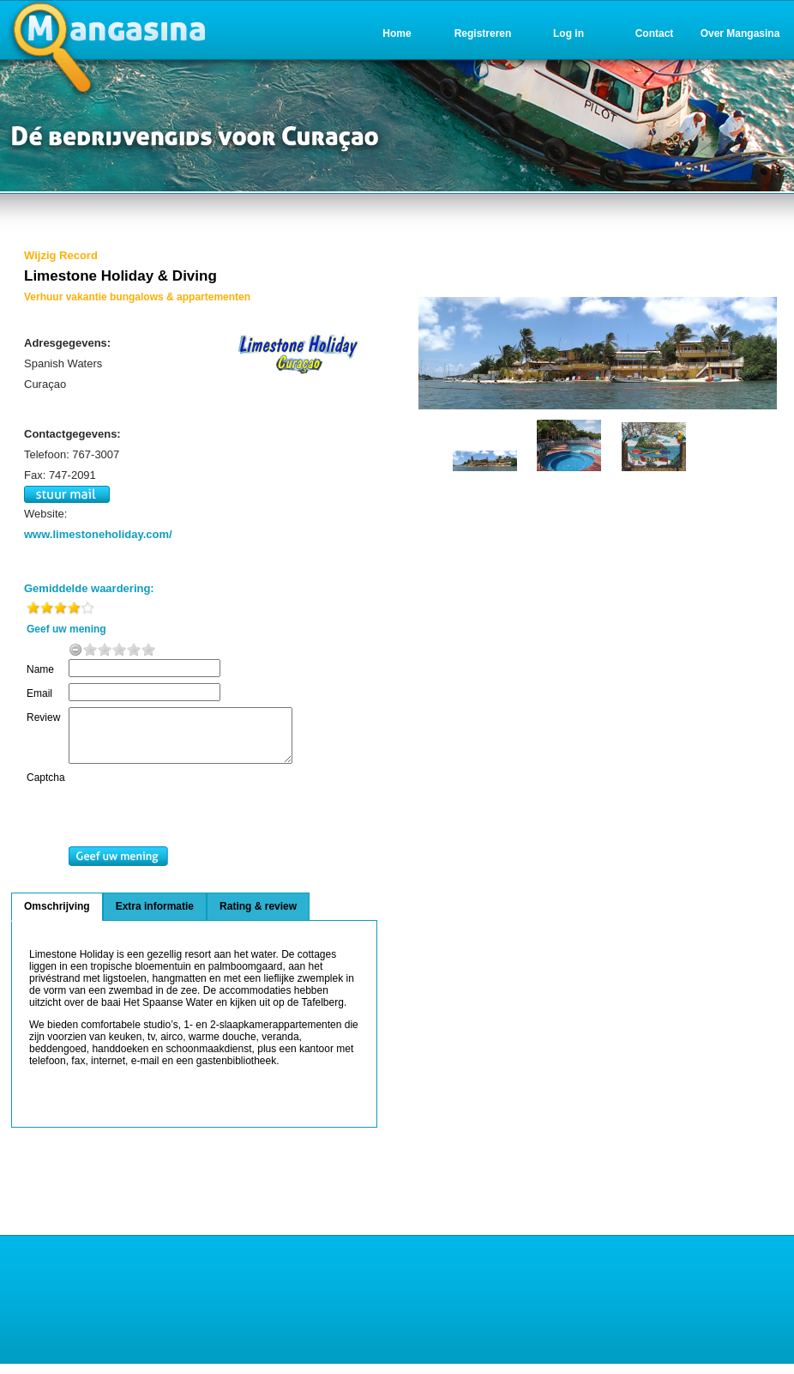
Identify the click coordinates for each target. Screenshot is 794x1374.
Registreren (483, 33)
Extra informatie (155, 917)
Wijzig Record (61, 255)
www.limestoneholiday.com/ (98, 534)
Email (39, 693)
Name (40, 669)
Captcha (46, 788)
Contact (654, 33)
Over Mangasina (740, 33)
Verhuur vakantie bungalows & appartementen (137, 297)
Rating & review (258, 917)
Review (43, 717)
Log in (568, 33)
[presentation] (207, 819)
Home (396, 33)
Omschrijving (57, 917)
